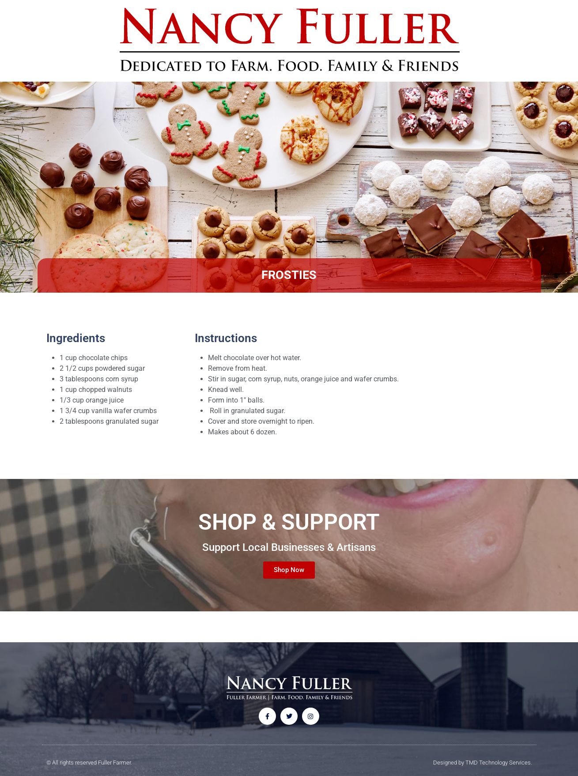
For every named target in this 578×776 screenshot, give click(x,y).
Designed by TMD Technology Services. (482, 763)
